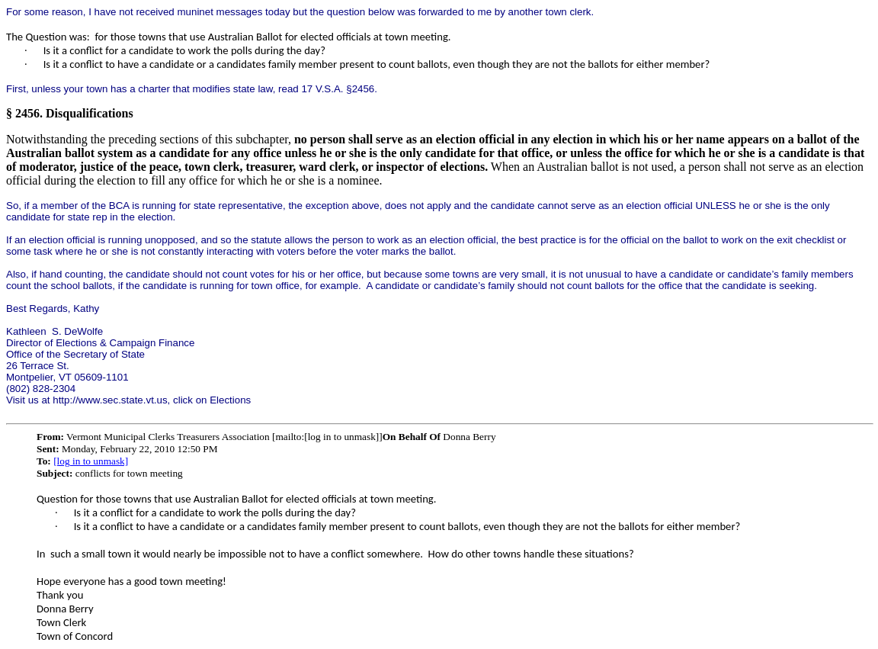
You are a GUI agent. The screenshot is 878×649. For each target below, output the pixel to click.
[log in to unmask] (90, 461)
